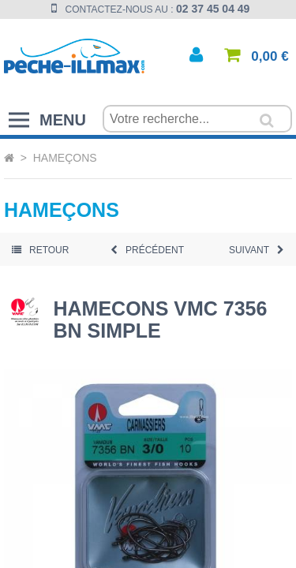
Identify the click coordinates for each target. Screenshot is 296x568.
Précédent (147, 250)
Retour (40, 250)
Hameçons (65, 157)
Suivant (256, 250)
